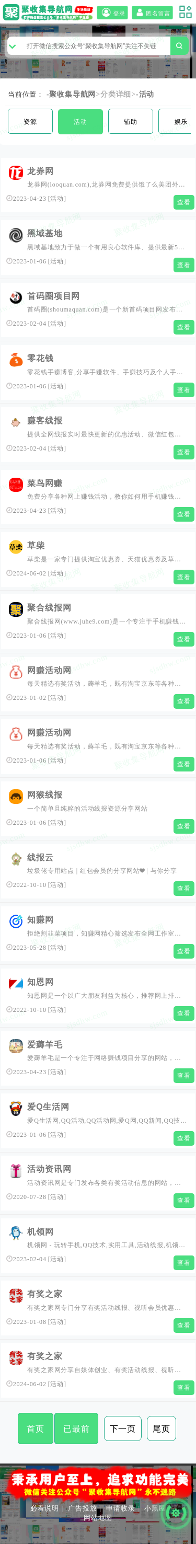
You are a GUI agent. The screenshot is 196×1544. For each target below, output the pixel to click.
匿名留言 (152, 12)
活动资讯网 (49, 1169)
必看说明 (44, 1508)
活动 (147, 94)
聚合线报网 (49, 607)
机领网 (40, 1231)
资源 (30, 121)
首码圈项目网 (53, 296)
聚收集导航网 (72, 94)
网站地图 (98, 1518)
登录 (112, 12)
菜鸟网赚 (44, 483)
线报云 (40, 857)
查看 (184, 202)
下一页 (123, 1428)
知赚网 (40, 919)
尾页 (161, 1428)
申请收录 (120, 1508)
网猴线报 (44, 794)
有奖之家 (44, 1293)
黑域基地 (44, 233)
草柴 (36, 545)
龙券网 (40, 171)
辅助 (130, 121)
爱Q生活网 (48, 1106)
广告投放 (82, 1508)
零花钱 (40, 358)
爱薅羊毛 (44, 1044)
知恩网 (40, 981)
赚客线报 (44, 420)
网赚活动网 (49, 670)
